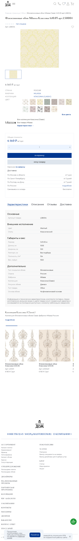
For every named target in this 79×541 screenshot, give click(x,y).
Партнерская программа (7, 488)
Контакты (6, 508)
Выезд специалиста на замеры (51, 454)
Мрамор (4, 452)
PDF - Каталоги (8, 498)
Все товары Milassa (24, 123)
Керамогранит (6, 450)
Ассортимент (8, 445)
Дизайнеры (6, 477)
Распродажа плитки (8, 469)
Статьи (42, 464)
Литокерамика (6, 455)
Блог (42, 461)
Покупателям (46, 445)
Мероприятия (45, 466)
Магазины (6, 512)
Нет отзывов (21, 24)
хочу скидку (39, 162)
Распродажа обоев (8, 472)
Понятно (35, 535)
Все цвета (66, 114)
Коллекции (7, 494)
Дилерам (5, 516)
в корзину (39, 155)
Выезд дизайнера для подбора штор (53, 457)
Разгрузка (43, 452)
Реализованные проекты (9, 482)
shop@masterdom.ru (38, 434)
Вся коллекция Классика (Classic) (31, 119)
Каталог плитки (6, 448)
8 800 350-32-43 (15, 434)
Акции (42, 469)
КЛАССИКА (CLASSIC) (42, 97)
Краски (3, 460)
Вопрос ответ (8, 524)
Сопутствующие (7, 462)
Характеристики (24, 126)
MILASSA (37, 93)
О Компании (7, 503)
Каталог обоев (6, 457)
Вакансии (6, 520)
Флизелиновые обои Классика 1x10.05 (14, 365)
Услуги (43, 449)
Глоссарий (7, 528)
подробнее (67, 186)
